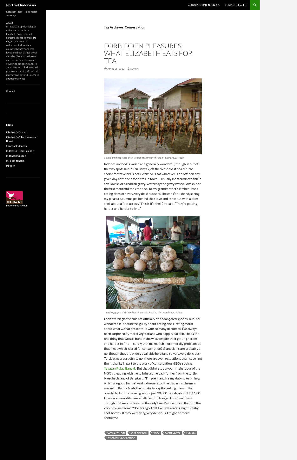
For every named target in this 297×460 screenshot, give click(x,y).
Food (156, 432)
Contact (10, 90)
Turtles (191, 432)
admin (134, 68)
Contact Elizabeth (236, 5)
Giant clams (172, 432)
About (9, 22)
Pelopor (10, 165)
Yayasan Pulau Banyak (120, 368)
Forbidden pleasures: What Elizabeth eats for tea (148, 53)
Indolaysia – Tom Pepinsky (20, 150)
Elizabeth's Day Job (16, 132)
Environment (139, 432)
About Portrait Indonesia (203, 5)
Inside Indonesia (15, 160)
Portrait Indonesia (21, 5)
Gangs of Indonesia (16, 145)
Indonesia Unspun (16, 155)
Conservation (116, 432)
